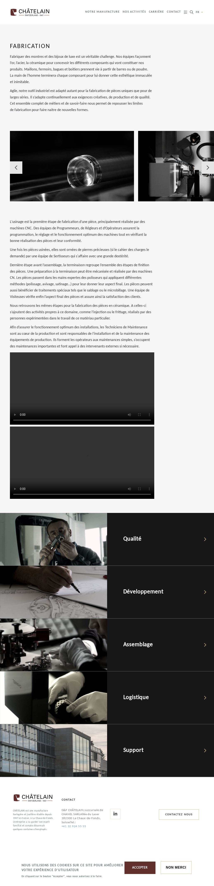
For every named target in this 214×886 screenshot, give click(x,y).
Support (133, 750)
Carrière (156, 11)
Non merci (176, 867)
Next (208, 167)
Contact (174, 11)
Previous (16, 167)
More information (35, 882)
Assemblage (138, 645)
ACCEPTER (139, 867)
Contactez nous (178, 814)
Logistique (136, 698)
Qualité (132, 539)
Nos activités (134, 11)
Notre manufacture (102, 11)
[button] (72, 166)
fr (199, 12)
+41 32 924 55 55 (74, 826)
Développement (143, 592)
